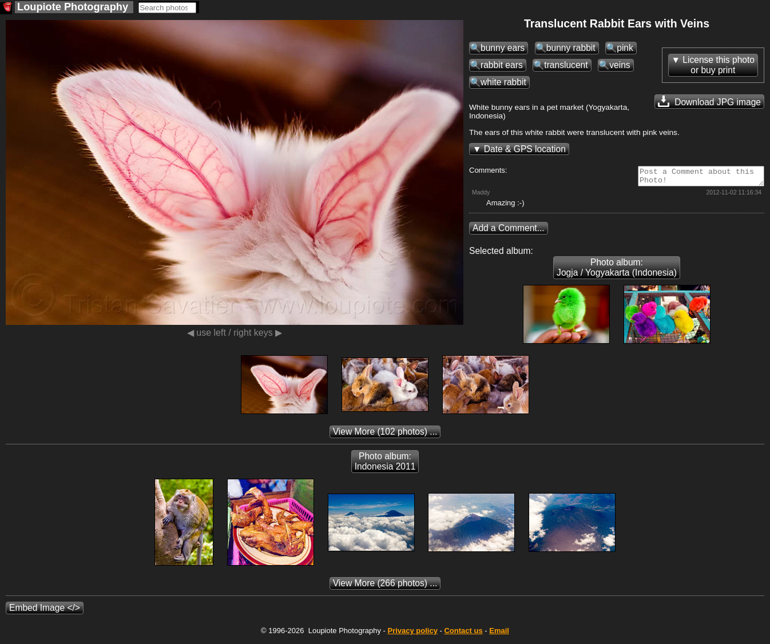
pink (625, 48)
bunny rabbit (571, 48)
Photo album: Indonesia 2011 (385, 465)
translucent (566, 65)
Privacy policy (412, 634)
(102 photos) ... (385, 435)
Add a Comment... (509, 231)
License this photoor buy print (718, 65)
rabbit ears (502, 65)
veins (619, 65)
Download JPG (709, 101)
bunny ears (503, 48)
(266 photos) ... (385, 586)
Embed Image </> (44, 611)
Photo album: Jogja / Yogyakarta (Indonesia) (617, 271)
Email (499, 634)
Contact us (463, 634)
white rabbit (503, 82)
